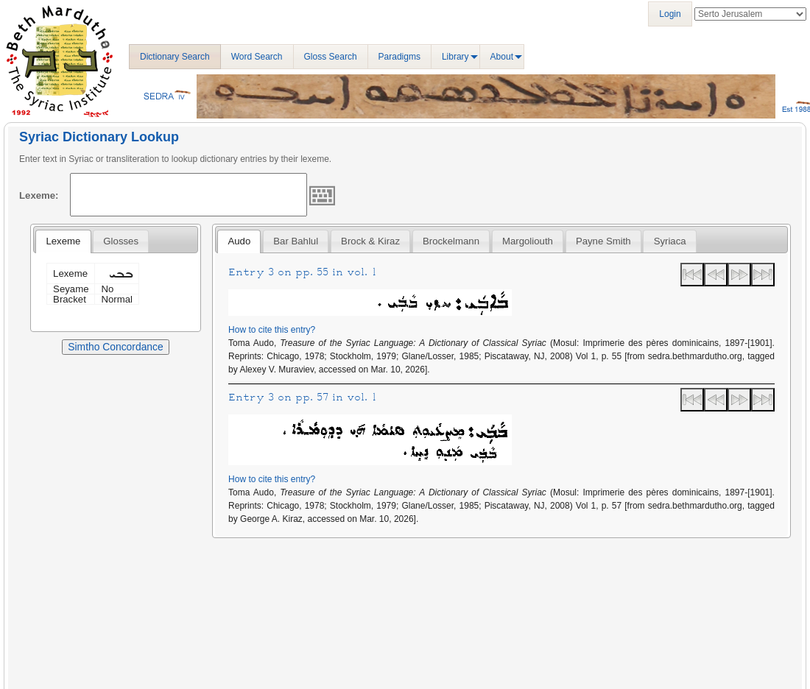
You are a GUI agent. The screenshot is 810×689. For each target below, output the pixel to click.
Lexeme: (39, 195)
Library (455, 57)
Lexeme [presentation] (63, 241)
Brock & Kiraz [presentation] (370, 241)
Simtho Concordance (115, 347)
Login (669, 14)
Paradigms (399, 57)
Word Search (257, 57)
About (501, 57)
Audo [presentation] (239, 241)
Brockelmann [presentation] (451, 241)
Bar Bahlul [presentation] (295, 241)
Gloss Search (330, 57)
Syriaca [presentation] (670, 241)
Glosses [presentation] (120, 241)
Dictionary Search (175, 57)
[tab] (63, 241)
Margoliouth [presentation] (527, 241)
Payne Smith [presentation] (603, 241)
